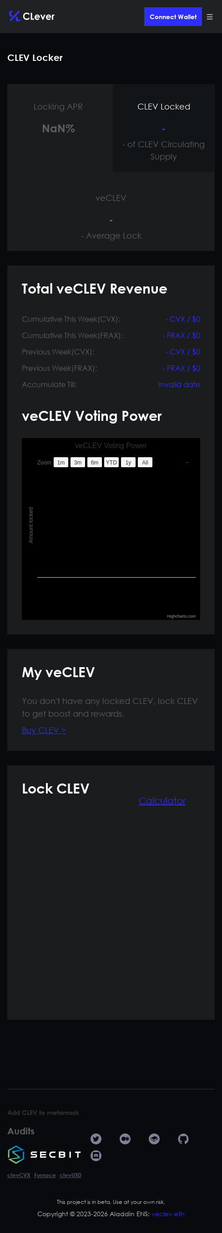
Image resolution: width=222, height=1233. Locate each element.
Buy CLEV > (44, 730)
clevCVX (18, 1174)
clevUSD (70, 1174)
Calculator (162, 800)
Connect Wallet (173, 16)
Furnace (45, 1174)
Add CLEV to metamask (43, 1112)
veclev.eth (168, 1213)
